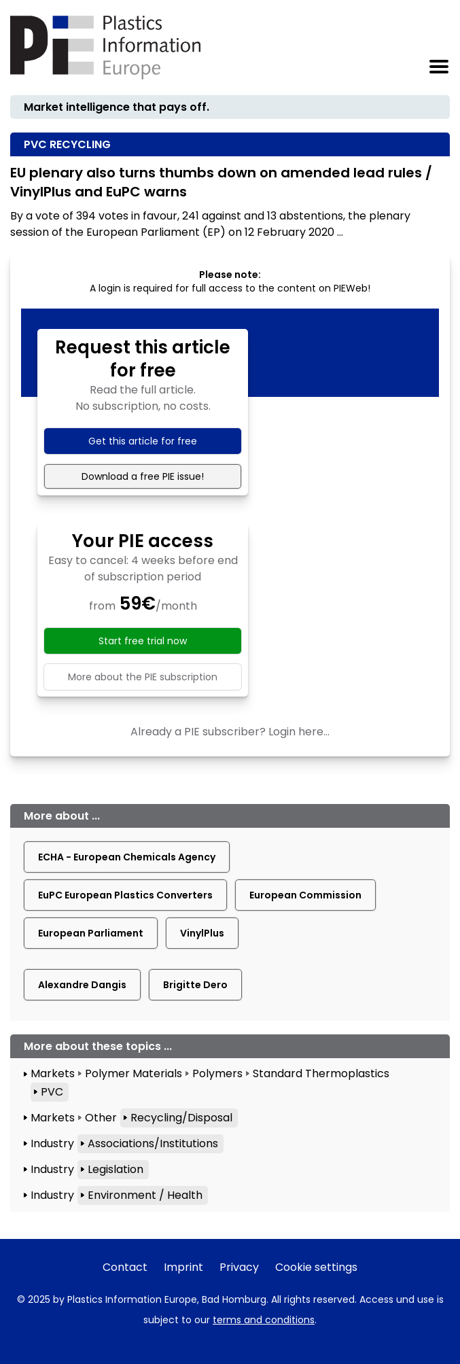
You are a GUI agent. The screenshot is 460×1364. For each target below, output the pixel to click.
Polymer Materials (133, 1073)
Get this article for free (142, 441)
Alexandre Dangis (82, 985)
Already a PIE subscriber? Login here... (230, 731)
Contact (125, 1267)
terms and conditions (264, 1320)
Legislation (115, 1169)
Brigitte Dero (195, 985)
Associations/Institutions (153, 1143)
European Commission (305, 895)
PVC (52, 1092)
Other (101, 1117)
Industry (52, 1143)
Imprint (183, 1267)
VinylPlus (202, 933)
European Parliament (90, 933)
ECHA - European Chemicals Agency (126, 857)
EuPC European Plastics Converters (125, 895)
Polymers (217, 1073)
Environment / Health (145, 1195)
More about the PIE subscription (142, 677)
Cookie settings (316, 1267)
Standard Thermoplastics (321, 1073)
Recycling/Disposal (181, 1117)
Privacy (239, 1267)
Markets (53, 1073)
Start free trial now (143, 641)
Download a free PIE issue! (143, 476)
